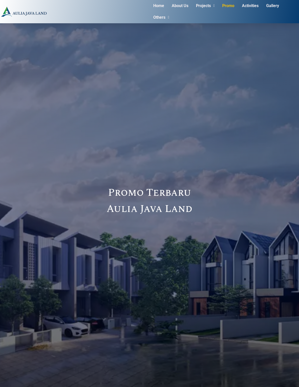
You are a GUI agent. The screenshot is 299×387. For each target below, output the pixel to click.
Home (158, 5)
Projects (205, 5)
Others (161, 17)
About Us (180, 5)
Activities (250, 5)
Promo (228, 5)
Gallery (272, 5)
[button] (205, 6)
